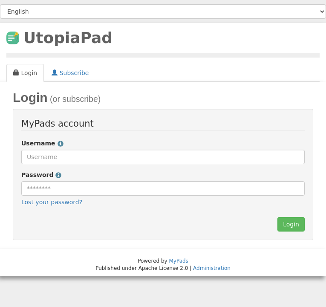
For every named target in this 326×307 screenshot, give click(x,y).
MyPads (178, 261)
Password (41, 174)
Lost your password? (51, 202)
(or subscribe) (74, 99)
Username (42, 143)
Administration (212, 268)
